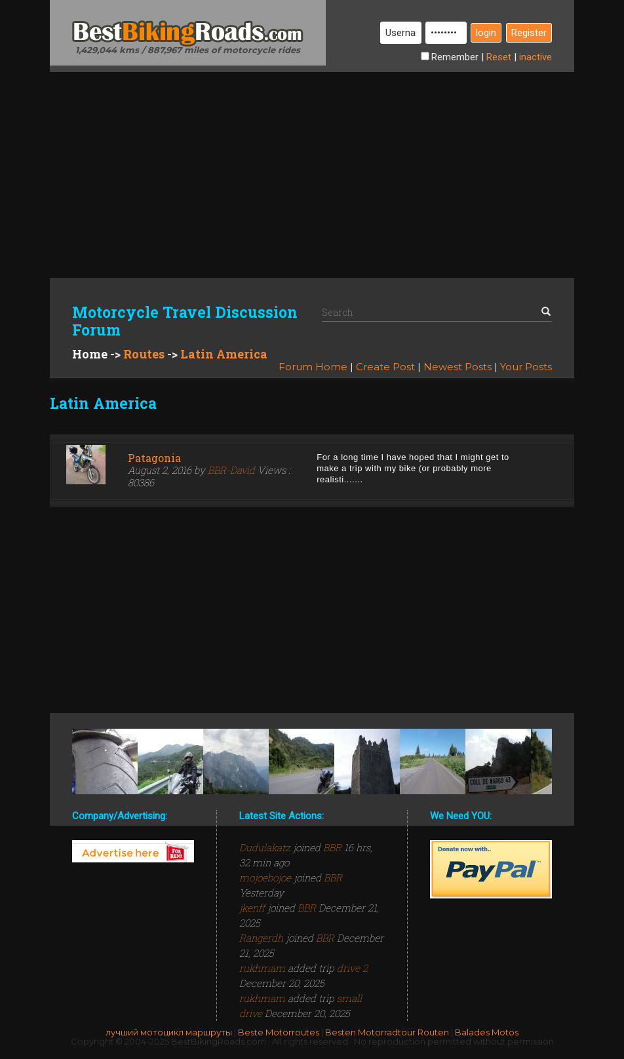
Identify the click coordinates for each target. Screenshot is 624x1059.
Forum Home (313, 366)
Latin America (223, 354)
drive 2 (352, 967)
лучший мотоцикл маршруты (169, 1032)
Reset (498, 57)
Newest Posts (457, 366)
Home (89, 354)
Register (529, 33)
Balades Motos (486, 1032)
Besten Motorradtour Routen (387, 1032)
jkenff (253, 907)
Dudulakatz (266, 847)
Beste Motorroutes (278, 1032)
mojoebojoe (266, 877)
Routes (144, 354)
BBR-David (231, 469)
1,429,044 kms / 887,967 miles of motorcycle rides (187, 50)
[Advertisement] (312, 164)
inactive (535, 57)
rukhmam (263, 967)
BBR (332, 847)
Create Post (385, 366)
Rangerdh (262, 937)
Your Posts (526, 366)
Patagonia (154, 458)
